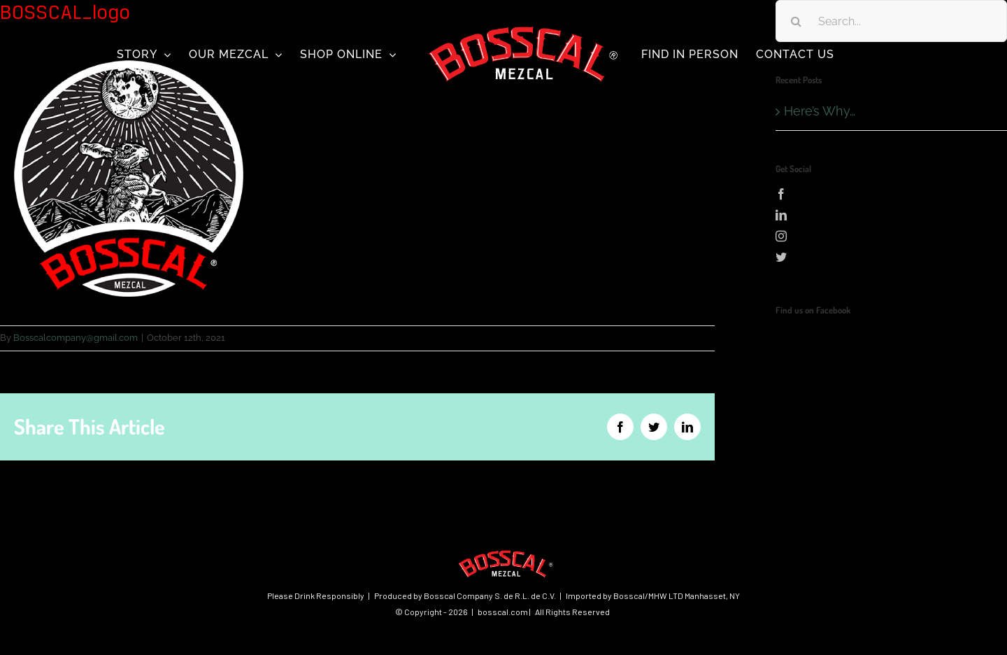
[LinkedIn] (891, 214)
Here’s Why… (819, 111)
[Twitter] (891, 256)
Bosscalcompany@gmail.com (75, 337)
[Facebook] (891, 193)
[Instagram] (891, 235)
